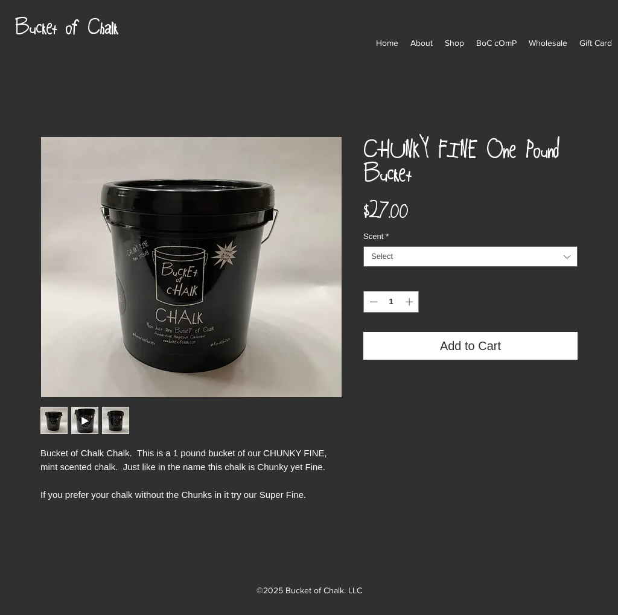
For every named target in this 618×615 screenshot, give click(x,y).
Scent (376, 236)
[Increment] (410, 302)
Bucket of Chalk (66, 26)
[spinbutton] (391, 302)
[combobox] (470, 256)
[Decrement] (372, 302)
